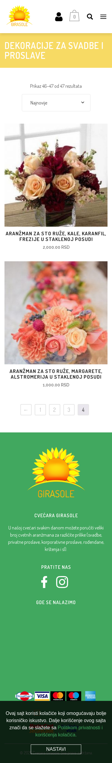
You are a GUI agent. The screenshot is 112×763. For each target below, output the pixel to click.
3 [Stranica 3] (68, 409)
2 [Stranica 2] (54, 409)
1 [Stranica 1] (40, 409)
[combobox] (56, 102)
